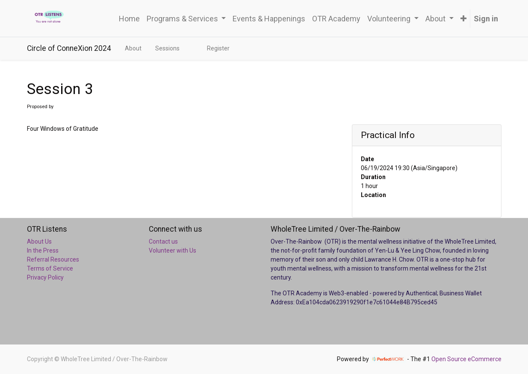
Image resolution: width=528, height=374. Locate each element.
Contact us (163, 241)
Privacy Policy (45, 277)
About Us (39, 241)
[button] (463, 18)
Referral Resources (53, 259)
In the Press (43, 250)
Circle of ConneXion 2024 (69, 48)
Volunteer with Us (172, 250)
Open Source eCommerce (466, 359)
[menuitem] (129, 18)
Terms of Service (50, 268)
